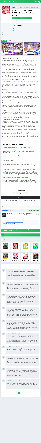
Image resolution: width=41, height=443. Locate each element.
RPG (13, 30)
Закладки (15, 20)
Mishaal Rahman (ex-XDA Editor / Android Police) (14, 222)
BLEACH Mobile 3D (17, 85)
